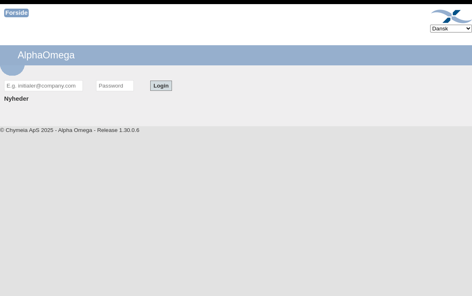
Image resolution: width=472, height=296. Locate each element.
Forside (16, 12)
